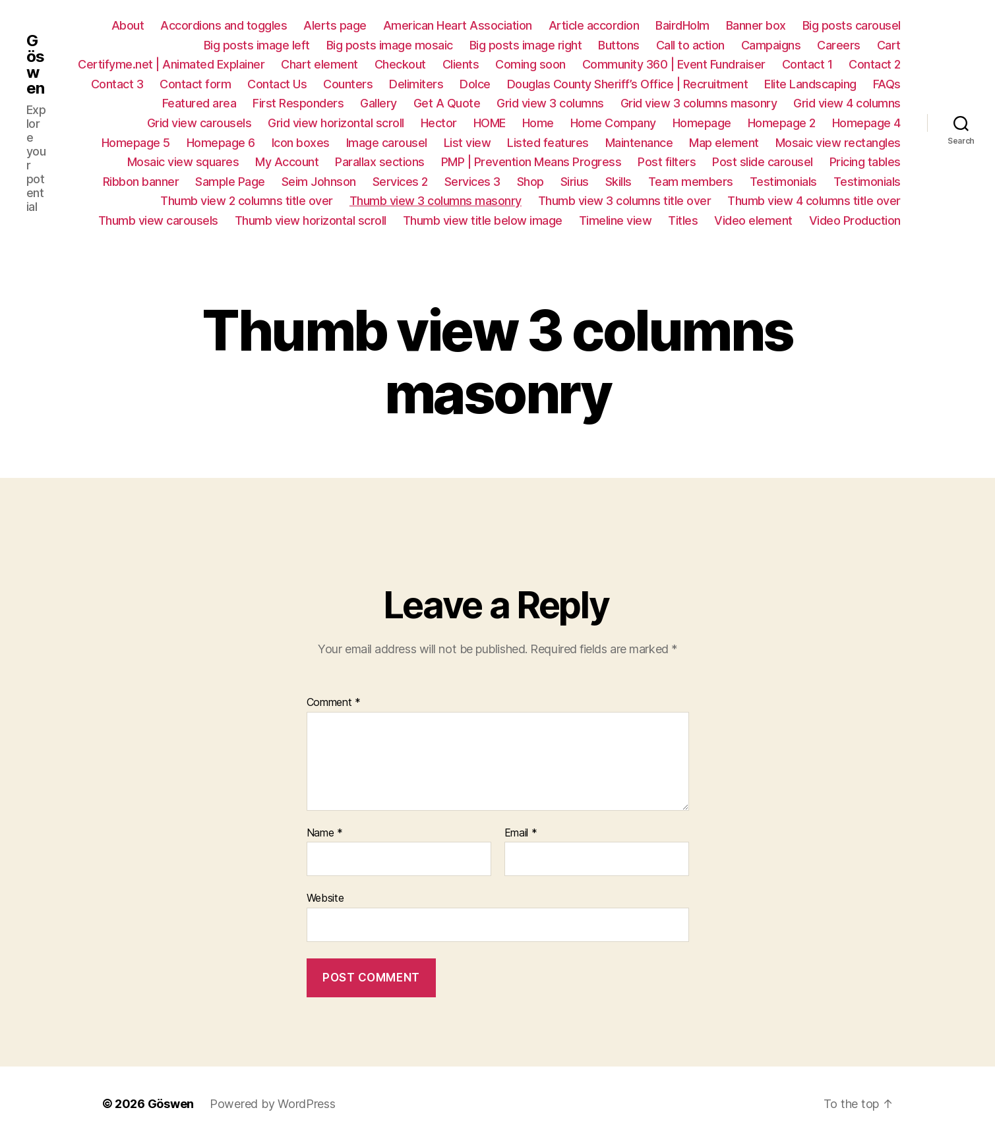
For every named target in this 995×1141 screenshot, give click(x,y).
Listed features (548, 143)
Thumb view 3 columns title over (624, 201)
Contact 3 (117, 84)
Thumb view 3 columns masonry (435, 201)
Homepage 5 (136, 143)
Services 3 (472, 182)
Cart (889, 45)
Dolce (475, 84)
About (127, 25)
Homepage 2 (782, 123)
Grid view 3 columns (550, 103)
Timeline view (615, 220)
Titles (683, 220)
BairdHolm (682, 25)
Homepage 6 (221, 143)
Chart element (319, 64)
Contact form (195, 84)
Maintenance (639, 143)
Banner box (756, 25)
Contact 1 (807, 64)
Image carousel (386, 143)
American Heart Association (457, 25)
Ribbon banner (141, 182)
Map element (724, 143)
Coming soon (530, 64)
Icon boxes (301, 143)
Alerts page (335, 25)
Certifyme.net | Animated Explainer (171, 64)
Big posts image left (257, 45)
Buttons (619, 45)
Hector (439, 123)
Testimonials (783, 182)
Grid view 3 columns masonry (698, 103)
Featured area (199, 103)
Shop (530, 182)
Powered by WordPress (273, 1104)
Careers (838, 45)
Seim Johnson (319, 182)
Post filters (667, 162)
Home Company (613, 123)
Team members (690, 182)
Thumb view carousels (158, 220)
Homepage (702, 123)
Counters (348, 84)
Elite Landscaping (810, 84)
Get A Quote (447, 103)
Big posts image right (525, 45)
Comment (334, 703)
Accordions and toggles (223, 25)
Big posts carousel (851, 25)
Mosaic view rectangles (838, 143)
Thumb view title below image (482, 220)
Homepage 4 (866, 123)
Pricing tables (865, 162)
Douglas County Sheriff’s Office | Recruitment (627, 84)
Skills (618, 182)
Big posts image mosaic (389, 45)
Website (325, 897)
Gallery (378, 103)
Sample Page (230, 182)
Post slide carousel (762, 162)
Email (520, 833)
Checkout (400, 64)
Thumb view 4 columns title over (814, 201)
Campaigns (771, 45)
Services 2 (400, 182)
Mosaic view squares (183, 162)
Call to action (690, 45)
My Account (286, 162)
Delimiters (416, 84)
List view (467, 143)
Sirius (574, 182)
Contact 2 (875, 64)
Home (538, 123)
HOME (489, 123)
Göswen (35, 64)
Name (325, 833)
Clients (460, 64)
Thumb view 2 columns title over (246, 201)
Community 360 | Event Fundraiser (674, 64)
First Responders (298, 103)
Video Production (855, 220)
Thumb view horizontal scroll (310, 220)
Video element (753, 220)
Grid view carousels (199, 123)
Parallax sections (380, 162)
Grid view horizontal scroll (336, 123)
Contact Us (277, 84)
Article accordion (594, 25)
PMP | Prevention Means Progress (531, 162)
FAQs (887, 84)
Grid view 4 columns (847, 103)
